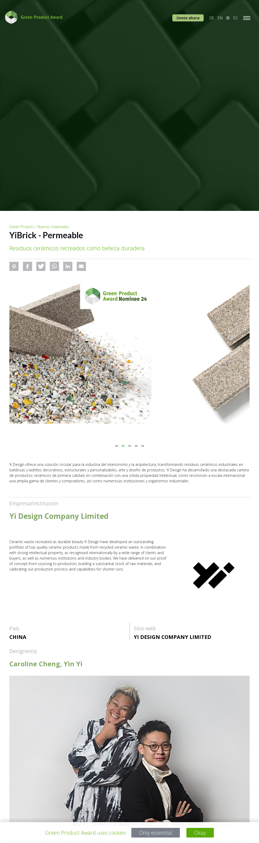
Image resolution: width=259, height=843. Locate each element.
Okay (200, 832)
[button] (14, 266)
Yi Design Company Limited (172, 636)
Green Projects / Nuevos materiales (39, 226)
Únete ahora (187, 17)
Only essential (155, 832)
